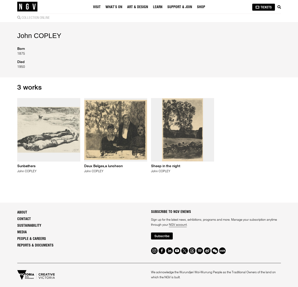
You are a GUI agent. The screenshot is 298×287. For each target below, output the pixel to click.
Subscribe (161, 236)
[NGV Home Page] (27, 6)
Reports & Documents (35, 245)
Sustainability (29, 225)
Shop (201, 7)
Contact (24, 219)
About (22, 212)
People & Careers (31, 239)
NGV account (178, 224)
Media (22, 232)
